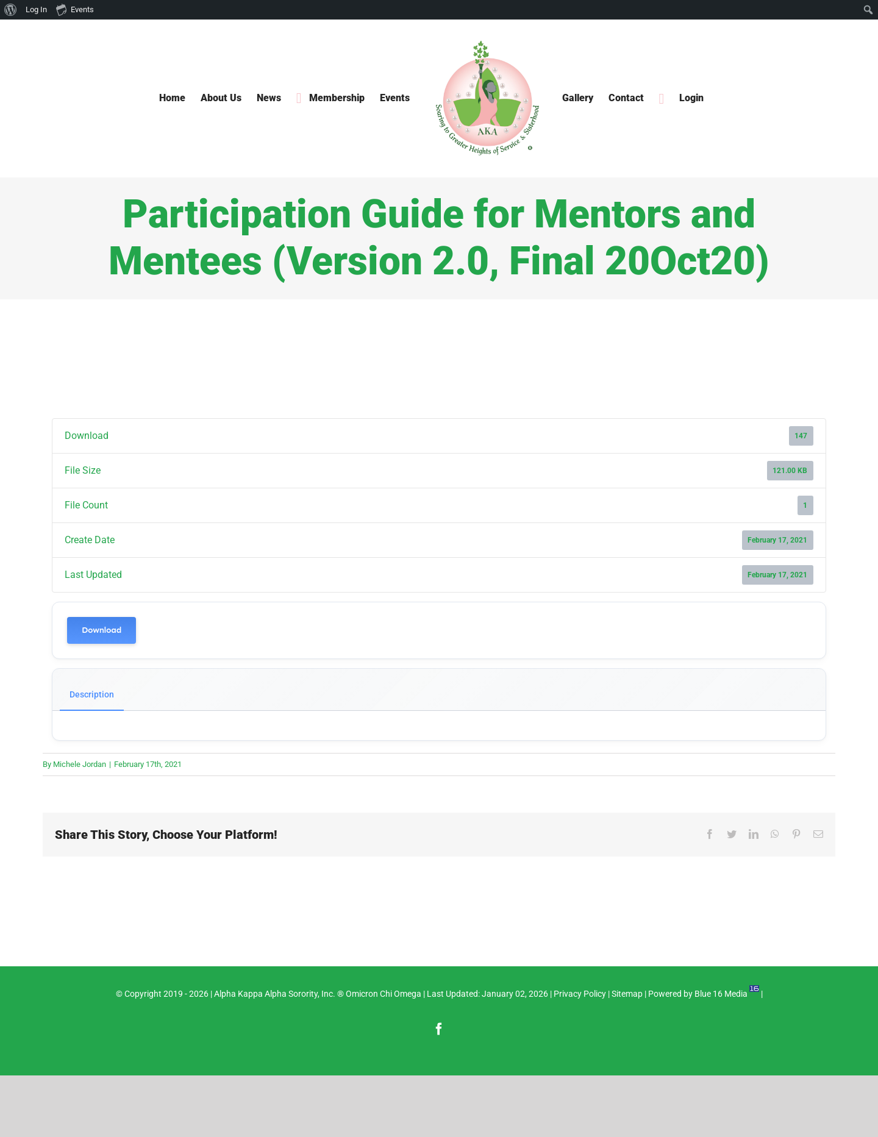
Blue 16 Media (721, 994)
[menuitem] (10, 10)
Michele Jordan (79, 764)
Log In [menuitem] (36, 9)
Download (101, 630)
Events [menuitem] (75, 9)
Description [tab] (92, 694)
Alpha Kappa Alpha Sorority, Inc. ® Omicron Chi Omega (317, 994)
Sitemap (627, 994)
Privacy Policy (580, 994)
